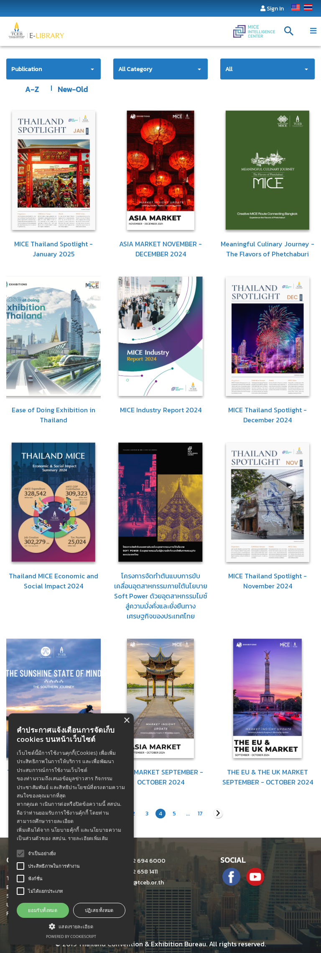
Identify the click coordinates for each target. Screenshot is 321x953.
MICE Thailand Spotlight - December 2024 (267, 415)
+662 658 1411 (135, 871)
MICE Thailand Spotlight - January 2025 (53, 249)
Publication (26, 69)
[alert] (71, 829)
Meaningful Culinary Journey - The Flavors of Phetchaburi (267, 249)
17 (200, 813)
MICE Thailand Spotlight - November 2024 (267, 581)
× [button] (126, 721)
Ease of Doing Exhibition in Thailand (53, 415)
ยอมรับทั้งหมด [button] (42, 910)
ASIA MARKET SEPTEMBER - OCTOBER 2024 (160, 777)
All (228, 69)
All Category (135, 69)
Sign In (275, 8)
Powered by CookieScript (71, 936)
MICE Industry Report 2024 (160, 410)
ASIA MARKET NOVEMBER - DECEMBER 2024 (160, 249)
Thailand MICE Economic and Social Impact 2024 (53, 581)
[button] (71, 926)
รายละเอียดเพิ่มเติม (88, 838)
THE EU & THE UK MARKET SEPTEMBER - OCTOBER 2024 (267, 777)
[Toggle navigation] (313, 30)
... (188, 813)
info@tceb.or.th (138, 882)
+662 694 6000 (139, 860)
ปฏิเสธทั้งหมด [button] (99, 910)
